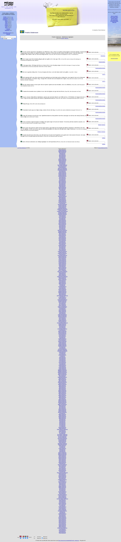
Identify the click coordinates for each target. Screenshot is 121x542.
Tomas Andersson (62, 502)
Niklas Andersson (62, 418)
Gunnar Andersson (62, 261)
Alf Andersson (62, 153)
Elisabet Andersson (62, 231)
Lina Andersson (62, 358)
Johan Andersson (62, 313)
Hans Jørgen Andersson (62, 271)
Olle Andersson (62, 422)
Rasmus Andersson (62, 452)
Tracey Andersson (62, 509)
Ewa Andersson (62, 247)
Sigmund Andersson (62, 481)
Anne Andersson (62, 170)
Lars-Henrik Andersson (62, 349)
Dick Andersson (62, 225)
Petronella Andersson (62, 444)
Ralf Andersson (62, 451)
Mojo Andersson (62, 407)
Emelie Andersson (62, 235)
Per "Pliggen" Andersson (62, 435)
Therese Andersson (62, 496)
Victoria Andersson (62, 519)
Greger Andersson (62, 259)
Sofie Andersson (62, 484)
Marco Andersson (62, 380)
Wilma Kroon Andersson (62, 527)
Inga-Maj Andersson (62, 286)
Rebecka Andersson (62, 454)
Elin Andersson (62, 228)
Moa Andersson (62, 406)
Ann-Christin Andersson (62, 164)
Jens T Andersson (62, 304)
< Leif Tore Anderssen (21, 147)
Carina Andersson (62, 201)
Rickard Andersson (62, 457)
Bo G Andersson (62, 192)
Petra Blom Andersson (62, 443)
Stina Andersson (62, 489)
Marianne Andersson (62, 384)
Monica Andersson (62, 409)
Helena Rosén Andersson (62, 276)
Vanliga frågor (114, 18)
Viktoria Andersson (62, 521)
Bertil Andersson (62, 185)
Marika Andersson (62, 386)
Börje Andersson (62, 198)
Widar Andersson (62, 525)
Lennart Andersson (62, 354)
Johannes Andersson (62, 316)
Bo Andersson (62, 190)
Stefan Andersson (62, 487)
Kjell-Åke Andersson (62, 338)
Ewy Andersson (62, 248)
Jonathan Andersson (62, 320)
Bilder (6, 21)
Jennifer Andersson (62, 301)
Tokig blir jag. (26, 103)
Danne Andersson (62, 221)
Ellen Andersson (62, 233)
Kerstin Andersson (62, 335)
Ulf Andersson (62, 511)
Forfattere (5, 19)
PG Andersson (62, 446)
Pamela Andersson (62, 427)
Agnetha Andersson (62, 150)
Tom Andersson (62, 501)
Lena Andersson (62, 353)
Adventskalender (8, 8)
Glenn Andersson (62, 258)
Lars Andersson (62, 347)
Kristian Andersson (62, 341)
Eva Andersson (62, 244)
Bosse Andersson (62, 194)
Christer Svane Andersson (62, 211)
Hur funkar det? (114, 17)
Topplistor (7, 30)
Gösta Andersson (62, 265)
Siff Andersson (62, 480)
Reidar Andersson (62, 455)
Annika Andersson (62, 174)
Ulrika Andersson (62, 515)
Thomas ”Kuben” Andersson (62, 498)
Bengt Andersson (62, 181)
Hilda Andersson (62, 280)
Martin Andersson (62, 392)
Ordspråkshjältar (114, 21)
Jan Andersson (62, 296)
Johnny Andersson (62, 318)
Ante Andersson (62, 176)
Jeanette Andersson (62, 300)
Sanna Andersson (62, 477)
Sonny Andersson (62, 485)
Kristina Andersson (62, 343)
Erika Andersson (62, 242)
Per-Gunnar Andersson (62, 438)
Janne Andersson (62, 298)
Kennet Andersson (62, 332)
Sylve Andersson (62, 493)
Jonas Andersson (62, 319)
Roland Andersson (62, 462)
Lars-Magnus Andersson (62, 350)
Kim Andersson (62, 336)
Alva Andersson (62, 156)
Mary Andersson (62, 394)
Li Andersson (62, 355)
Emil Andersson (62, 236)
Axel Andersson (62, 179)
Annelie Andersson (62, 172)
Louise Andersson (62, 367)
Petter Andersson (62, 445)
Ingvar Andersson (62, 290)
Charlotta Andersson (62, 208)
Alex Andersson (62, 152)
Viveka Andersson (62, 524)
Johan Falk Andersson (62, 314)
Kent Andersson (62, 334)
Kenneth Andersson (62, 333)
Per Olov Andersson (62, 436)
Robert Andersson (62, 458)
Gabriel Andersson (62, 256)
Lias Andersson (62, 356)
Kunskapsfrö (11, 6)
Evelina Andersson (62, 245)
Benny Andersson (62, 182)
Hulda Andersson (62, 282)
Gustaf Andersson (62, 262)
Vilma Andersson (62, 522)
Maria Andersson (62, 383)
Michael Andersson (62, 401)
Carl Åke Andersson (62, 202)
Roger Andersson (62, 460)
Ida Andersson (62, 284)
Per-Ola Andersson (62, 439)
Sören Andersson (62, 495)
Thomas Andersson (62, 497)
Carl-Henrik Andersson (62, 204)
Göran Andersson (62, 264)
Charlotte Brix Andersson (62, 209)
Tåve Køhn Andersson (62, 510)
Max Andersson (62, 398)
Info (12, 8)
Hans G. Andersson (62, 270)
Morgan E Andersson (62, 412)
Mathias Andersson (62, 395)
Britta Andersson (62, 197)
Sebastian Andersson (62, 479)
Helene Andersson (62, 277)
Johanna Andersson (62, 315)
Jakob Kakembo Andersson (62, 295)
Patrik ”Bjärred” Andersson (62, 429)
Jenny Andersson (62, 302)
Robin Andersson (62, 459)
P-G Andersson (62, 425)
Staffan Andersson (62, 486)
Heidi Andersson (62, 273)
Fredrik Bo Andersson (62, 253)
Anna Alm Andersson (62, 167)
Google (62, 38)
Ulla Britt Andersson (62, 513)
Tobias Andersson (62, 500)
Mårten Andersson (62, 414)
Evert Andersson (62, 246)
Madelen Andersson (62, 371)
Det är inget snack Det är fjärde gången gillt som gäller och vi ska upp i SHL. (41, 59)
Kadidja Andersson (62, 324)
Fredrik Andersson (62, 252)
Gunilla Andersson (62, 260)
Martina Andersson (62, 393)
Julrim (15, 6)
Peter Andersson (62, 442)
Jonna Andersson (62, 321)
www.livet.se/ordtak (114, 58)
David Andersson (62, 222)
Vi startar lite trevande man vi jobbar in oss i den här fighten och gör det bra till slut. (43, 91)
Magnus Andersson (62, 373)
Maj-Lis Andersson (62, 375)
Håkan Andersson (62, 283)
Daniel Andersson (62, 220)
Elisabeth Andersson (62, 232)
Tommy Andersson (62, 503)
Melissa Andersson (62, 400)
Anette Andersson (62, 160)
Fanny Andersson (62, 249)
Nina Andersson (62, 420)
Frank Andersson (62, 250)
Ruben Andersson (62, 468)
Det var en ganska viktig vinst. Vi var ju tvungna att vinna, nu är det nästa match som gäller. (45, 72)
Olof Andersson (62, 423)
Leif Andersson (62, 352)
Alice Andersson (62, 154)
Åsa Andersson (62, 530)
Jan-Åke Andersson (62, 297)
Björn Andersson (62, 189)
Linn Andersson (62, 361)
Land (6, 26)
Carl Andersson (62, 203)
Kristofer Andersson (62, 344)
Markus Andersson (62, 390)
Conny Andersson (62, 217)
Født (6, 22)
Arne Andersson (62, 178)
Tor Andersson (62, 505)
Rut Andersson (62, 471)
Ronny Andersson (62, 465)
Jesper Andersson (62, 305)
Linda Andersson (62, 359)
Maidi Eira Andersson (62, 374)
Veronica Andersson (62, 517)
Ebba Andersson (62, 226)
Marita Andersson (62, 388)
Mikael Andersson (62, 405)
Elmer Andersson (62, 234)
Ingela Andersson (62, 288)
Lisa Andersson (62, 364)
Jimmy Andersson (62, 310)
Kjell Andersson (62, 337)
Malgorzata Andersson (62, 377)
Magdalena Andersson (62, 372)
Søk (12, 17)
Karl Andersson (62, 329)
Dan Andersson (62, 219)
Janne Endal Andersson (62, 299)
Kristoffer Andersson (62, 345)
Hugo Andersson (62, 281)
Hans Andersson (62, 269)
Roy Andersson (62, 467)
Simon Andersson (62, 482)
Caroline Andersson (62, 206)
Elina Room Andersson (62, 230)
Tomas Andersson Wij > (103, 147)
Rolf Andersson (62, 463)
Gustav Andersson (62, 263)
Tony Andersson (62, 504)
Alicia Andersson (62, 155)
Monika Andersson (62, 410)
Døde (6, 23)
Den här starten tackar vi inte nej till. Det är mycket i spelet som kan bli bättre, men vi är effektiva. (46, 84)
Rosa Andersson (62, 466)
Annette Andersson (62, 173)
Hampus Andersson (62, 267)
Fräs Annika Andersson (62, 255)
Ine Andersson (62, 285)
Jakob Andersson (62, 294)
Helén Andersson (62, 274)
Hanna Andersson (62, 268)
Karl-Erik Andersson (62, 330)
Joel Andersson (62, 312)
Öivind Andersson (62, 531)
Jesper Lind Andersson (62, 306)
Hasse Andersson (62, 272)
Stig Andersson (62, 488)
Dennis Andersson (62, 223)
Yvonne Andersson (62, 529)
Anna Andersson (62, 166)
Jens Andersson (62, 303)
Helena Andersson (62, 275)
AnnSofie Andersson (62, 175)
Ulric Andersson (62, 514)
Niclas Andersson (62, 417)
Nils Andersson (62, 419)
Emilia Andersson (62, 237)
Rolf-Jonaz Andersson (62, 464)
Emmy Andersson (62, 240)
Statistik (8, 34)
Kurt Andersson (62, 346)
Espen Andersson (62, 243)
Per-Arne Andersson (62, 437)
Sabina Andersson (62, 473)
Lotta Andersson (62, 366)
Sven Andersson (62, 492)
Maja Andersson (62, 376)
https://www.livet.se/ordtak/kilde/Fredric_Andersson (68, 540)
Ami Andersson (62, 157)
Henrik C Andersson (62, 279)
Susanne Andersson (62, 491)
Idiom (6, 27)
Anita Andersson (62, 161)
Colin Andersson (62, 216)
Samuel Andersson (62, 475)
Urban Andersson (62, 516)
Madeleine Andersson (62, 370)
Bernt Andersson (62, 183)
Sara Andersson (62, 478)
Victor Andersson (62, 518)
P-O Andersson (62, 426)
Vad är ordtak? (114, 16)
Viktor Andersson (62, 520)
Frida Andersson (62, 254)
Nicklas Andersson (62, 416)
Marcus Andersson (62, 381)
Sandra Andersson (62, 476)
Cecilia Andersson (62, 207)
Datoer (6, 25)
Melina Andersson (62, 399)
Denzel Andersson (62, 224)
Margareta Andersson (62, 382)
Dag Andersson (62, 218)
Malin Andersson (62, 378)
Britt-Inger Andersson (62, 196)
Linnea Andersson (62, 362)
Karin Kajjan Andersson (62, 328)
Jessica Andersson (62, 307)
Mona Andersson (62, 408)
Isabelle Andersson (62, 292)
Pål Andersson (62, 449)
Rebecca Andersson (62, 453)
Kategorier (5, 18)
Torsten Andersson (62, 508)
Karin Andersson (62, 327)
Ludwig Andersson (62, 369)
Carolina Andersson (62, 205)
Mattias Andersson (62, 397)
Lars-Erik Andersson (62, 348)
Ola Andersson (62, 421)
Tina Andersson (62, 499)
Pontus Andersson (62, 448)
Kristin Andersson (62, 342)
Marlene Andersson (62, 391)
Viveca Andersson (62, 523)
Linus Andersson (62, 363)
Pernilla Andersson (62, 440)
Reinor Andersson (62, 456)
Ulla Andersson (62, 512)
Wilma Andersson (62, 526)
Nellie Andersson (62, 415)
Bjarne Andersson (62, 188)
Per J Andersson (62, 432)
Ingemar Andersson (62, 289)
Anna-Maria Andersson (62, 169)
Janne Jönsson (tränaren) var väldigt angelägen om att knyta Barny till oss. (41, 141)
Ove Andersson (62, 424)
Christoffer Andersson (62, 214)
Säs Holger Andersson (62, 494)
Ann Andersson (62, 163)
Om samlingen (114, 20)
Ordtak (6, 6)
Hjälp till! (114, 22)
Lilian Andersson (62, 357)
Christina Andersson (62, 213)
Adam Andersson (62, 149)
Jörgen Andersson (62, 323)
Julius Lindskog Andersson (62, 322)
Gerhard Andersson (62, 257)
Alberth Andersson (62, 151)
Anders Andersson (62, 158)
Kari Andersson (62, 326)
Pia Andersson (62, 447)
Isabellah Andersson (62, 291)
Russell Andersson (62, 470)
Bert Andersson (62, 184)
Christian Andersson (62, 212)
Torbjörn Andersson (62, 506)
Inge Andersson (62, 287)
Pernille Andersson (62, 441)
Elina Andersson (62, 229)
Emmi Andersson (62, 239)
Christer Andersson (62, 210)
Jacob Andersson (62, 293)
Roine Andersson (62, 461)
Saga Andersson (62, 474)
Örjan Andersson (62, 532)
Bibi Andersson (62, 186)
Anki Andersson (62, 162)
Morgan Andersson (62, 411)
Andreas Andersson (62, 159)
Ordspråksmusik (7, 32)
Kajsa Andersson (62, 325)
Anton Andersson (62, 177)
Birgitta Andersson (62, 187)
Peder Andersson (62, 431)
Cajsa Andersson (62, 199)
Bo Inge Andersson (62, 191)
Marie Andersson (62, 385)
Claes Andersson (62, 215)
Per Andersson (62, 433)
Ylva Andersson (62, 528)
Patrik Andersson (62, 428)
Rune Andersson (62, 469)
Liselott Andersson (62, 365)
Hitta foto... (66, 38)
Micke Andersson (62, 403)
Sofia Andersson (62, 483)
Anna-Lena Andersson (62, 168)
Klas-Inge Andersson (62, 340)
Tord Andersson (62, 507)
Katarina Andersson (62, 331)
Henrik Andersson (62, 278)
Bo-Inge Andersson (62, 193)
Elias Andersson (62, 227)
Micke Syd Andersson (62, 404)
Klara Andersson (62, 339)
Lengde (8, 29)
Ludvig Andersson (62, 368)
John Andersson (62, 317)
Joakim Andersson (62, 311)
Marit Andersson (62, 387)
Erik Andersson (62, 241)
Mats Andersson (62, 396)
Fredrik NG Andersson (62, 251)
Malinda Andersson (62, 379)
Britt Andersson (62, 195)
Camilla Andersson (62, 200)
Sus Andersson (62, 490)
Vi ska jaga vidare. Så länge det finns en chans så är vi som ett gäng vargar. (41, 65)
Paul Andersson (62, 430)
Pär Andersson (62, 450)
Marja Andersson (62, 389)
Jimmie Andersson (62, 309)
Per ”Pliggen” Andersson (62, 434)
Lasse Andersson (62, 351)
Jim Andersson (62, 308)
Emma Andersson (62, 238)
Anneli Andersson (62, 171)
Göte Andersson (62, 266)
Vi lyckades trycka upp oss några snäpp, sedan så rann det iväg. (38, 110)
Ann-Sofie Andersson (62, 165)
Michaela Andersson (62, 402)
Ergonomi (3, 6)
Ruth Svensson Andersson (62, 472)
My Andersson (62, 413)
